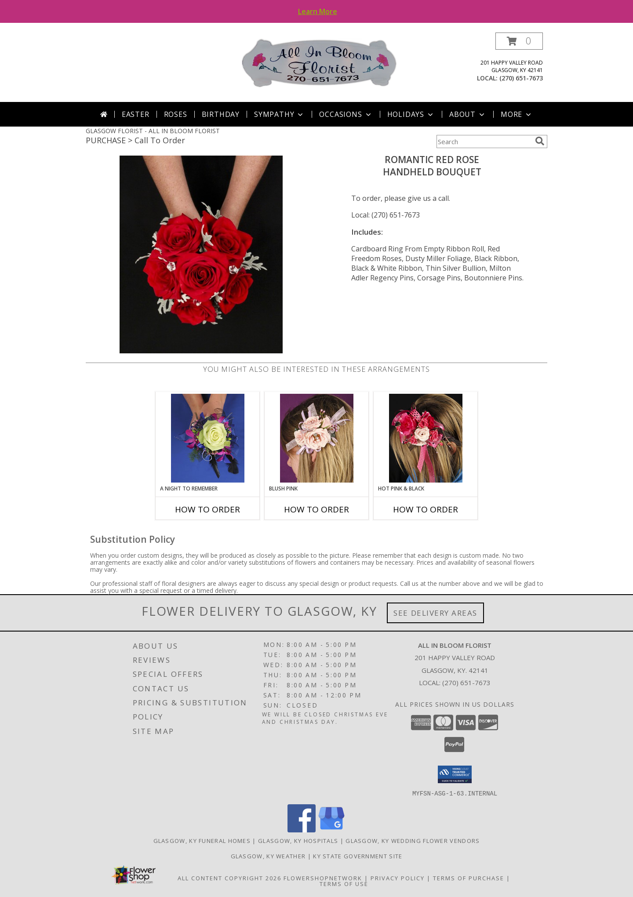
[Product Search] (484, 141)
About (467, 114)
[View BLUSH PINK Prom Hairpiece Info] (316, 438)
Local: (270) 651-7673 (385, 215)
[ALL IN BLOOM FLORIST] (320, 62)
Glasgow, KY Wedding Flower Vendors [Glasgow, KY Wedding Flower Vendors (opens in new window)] (413, 840)
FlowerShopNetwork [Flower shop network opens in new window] (323, 878)
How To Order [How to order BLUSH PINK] (316, 509)
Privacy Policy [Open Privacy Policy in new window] (398, 878)
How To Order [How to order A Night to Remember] (207, 509)
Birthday (221, 114)
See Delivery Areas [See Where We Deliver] (435, 613)
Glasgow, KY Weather (268, 856)
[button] (519, 41)
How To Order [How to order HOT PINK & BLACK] (425, 509)
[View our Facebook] (301, 829)
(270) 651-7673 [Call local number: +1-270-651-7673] (521, 78)
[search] (540, 141)
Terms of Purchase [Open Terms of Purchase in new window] (468, 878)
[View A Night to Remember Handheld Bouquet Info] (207, 438)
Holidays (411, 114)
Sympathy (279, 114)
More (517, 114)
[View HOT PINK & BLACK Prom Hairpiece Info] (425, 438)
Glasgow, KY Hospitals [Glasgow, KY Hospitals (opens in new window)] (298, 840)
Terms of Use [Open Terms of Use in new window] (344, 883)
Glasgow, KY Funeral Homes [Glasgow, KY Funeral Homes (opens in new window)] (202, 840)
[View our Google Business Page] (331, 829)
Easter (135, 114)
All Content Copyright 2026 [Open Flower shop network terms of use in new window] (229, 878)
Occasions (345, 114)
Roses (175, 114)
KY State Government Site (357, 856)
